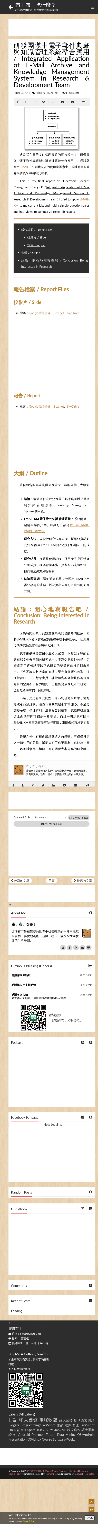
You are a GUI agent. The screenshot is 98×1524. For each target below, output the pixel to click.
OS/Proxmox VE (54, 1430)
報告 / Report (36, 245)
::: (9, 16)
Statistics (73, 1471)
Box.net (59, 313)
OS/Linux (34, 1439)
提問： (18, 1338)
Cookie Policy (28, 1521)
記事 (20, 1430)
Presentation (17, 1439)
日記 (13, 1419)
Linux (12, 1430)
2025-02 (86, 985)
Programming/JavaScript (38, 1425)
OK (89, 1517)
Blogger (13, 1425)
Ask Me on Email (51, 823)
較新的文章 (20, 880)
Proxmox (38, 1434)
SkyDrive (73, 313)
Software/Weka (64, 1439)
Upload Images (79, 817)
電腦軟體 (48, 1419)
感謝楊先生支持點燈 (24, 984)
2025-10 (86, 975)
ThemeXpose (51, 1473)
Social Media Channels (56, 1471)
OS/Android (86, 1434)
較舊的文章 (83, 880)
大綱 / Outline (30, 253)
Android (24, 1434)
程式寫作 (74, 1430)
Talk (39, 1430)
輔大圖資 (28, 1419)
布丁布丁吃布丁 (37, 766)
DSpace (30, 1430)
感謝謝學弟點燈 (21, 975)
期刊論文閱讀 (84, 1420)
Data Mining (66, 1434)
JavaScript (87, 1425)
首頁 (51, 880)
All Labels (27, 1414)
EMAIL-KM (52, 93)
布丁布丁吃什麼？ (35, 5)
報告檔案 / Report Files (36, 230)
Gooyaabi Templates (84, 1473)
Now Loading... (53, 1124)
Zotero (50, 1434)
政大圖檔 (66, 1420)
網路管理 (72, 1425)
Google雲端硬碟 (40, 313)
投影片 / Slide (36, 237)
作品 (60, 1425)
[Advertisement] (51, 27)
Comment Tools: (22, 817)
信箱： (25, 1333)
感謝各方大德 (20, 994)
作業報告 (40, 93)
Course (47, 1439)
